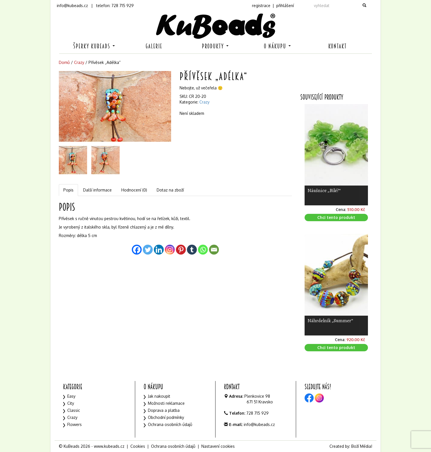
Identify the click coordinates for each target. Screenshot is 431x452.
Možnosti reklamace (166, 403)
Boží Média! (361, 446)
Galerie (154, 46)
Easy (71, 396)
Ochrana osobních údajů (170, 424)
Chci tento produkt (336, 217)
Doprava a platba (164, 410)
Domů (64, 62)
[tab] (69, 190)
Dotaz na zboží (170, 190)
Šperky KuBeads (94, 46)
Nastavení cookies (218, 446)
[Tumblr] (192, 250)
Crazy (79, 62)
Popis (68, 190)
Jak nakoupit (159, 396)
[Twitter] (148, 250)
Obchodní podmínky (166, 417)
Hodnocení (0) (134, 190)
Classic (73, 410)
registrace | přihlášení (273, 5)
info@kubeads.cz (72, 5)
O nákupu (277, 46)
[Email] (214, 250)
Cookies (137, 446)
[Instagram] (170, 250)
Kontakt (337, 46)
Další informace (97, 190)
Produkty (215, 46)
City (70, 403)
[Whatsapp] (203, 250)
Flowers (74, 424)
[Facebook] (137, 250)
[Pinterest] (181, 250)
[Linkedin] (159, 250)
